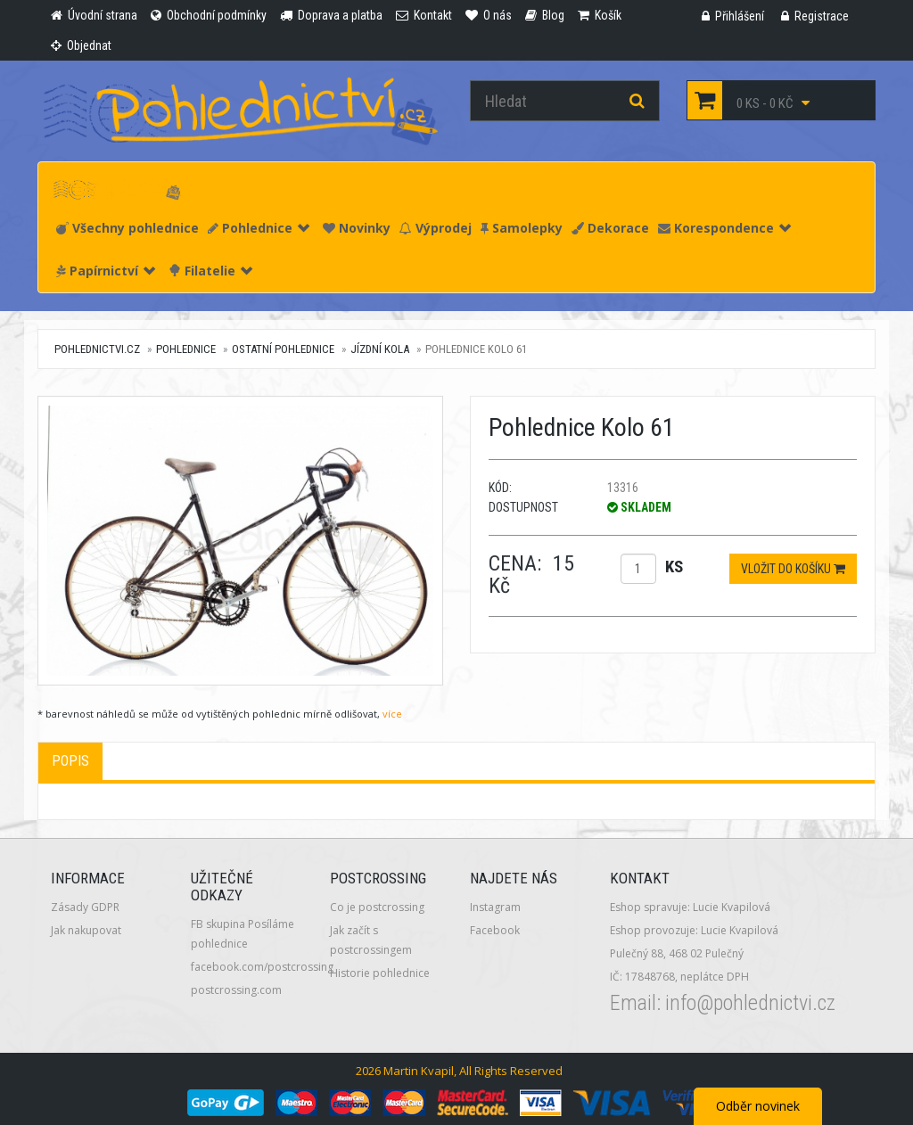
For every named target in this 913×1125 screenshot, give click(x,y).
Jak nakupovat (86, 930)
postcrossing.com (236, 990)
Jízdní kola (379, 349)
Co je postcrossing (377, 907)
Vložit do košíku (793, 569)
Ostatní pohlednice (283, 349)
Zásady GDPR (85, 907)
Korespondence (724, 227)
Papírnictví (105, 270)
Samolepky (522, 227)
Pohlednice (258, 227)
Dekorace (610, 227)
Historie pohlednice (380, 973)
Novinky (357, 227)
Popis (70, 760)
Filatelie (210, 270)
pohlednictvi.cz (97, 349)
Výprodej (435, 227)
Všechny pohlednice (127, 227)
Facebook (495, 930)
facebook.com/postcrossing (262, 966)
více (392, 713)
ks (674, 566)
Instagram (495, 907)
